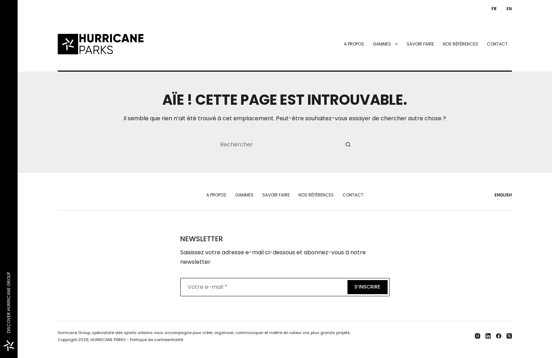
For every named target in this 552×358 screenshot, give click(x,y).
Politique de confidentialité (156, 339)
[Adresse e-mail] (263, 287)
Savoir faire (420, 44)
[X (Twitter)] (509, 336)
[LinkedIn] (488, 336)
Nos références (460, 44)
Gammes (386, 44)
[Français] (492, 8)
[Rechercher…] (277, 144)
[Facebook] (498, 336)
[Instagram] (477, 336)
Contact (497, 44)
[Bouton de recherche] (348, 144)
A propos (354, 44)
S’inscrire (368, 286)
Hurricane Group (74, 332)
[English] (507, 8)
